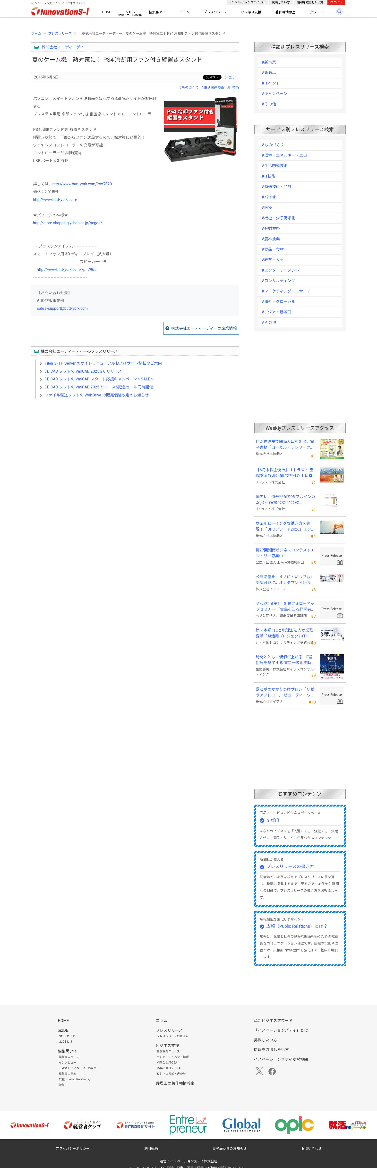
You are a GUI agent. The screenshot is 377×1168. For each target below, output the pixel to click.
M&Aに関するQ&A (168, 1068)
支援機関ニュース (168, 1051)
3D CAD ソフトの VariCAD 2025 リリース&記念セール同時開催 (99, 387)
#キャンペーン (274, 93)
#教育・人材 (273, 260)
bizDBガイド (67, 1036)
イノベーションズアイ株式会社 (193, 1161)
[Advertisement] (135, 445)
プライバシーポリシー (73, 1149)
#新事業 (269, 62)
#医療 (267, 207)
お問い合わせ (311, 1149)
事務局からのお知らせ (230, 1149)
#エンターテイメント (280, 270)
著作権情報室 (285, 12)
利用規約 (151, 1149)
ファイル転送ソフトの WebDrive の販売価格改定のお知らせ (97, 395)
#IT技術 (233, 87)
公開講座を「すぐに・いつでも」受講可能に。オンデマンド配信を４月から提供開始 (285, 580)
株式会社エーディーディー (65, 47)
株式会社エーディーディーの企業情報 (204, 328)
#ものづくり (189, 87)
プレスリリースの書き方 (290, 866)
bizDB (130, 12)
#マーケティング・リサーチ (286, 291)
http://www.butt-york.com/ (55, 199)
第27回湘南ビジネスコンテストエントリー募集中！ (285, 553)
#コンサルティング (278, 280)
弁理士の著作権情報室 (175, 1083)
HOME (107, 12)
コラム (184, 12)
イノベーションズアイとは (247, 2)
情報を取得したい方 (310, 2)
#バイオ (269, 197)
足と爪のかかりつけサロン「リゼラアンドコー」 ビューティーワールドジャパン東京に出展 (285, 692)
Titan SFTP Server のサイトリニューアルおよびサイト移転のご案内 (103, 363)
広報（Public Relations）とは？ (297, 926)
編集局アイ (157, 12)
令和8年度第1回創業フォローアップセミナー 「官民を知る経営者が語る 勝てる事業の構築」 (285, 606)
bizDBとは (65, 1041)
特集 (62, 1085)
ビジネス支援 (251, 12)
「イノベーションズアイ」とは (281, 1030)
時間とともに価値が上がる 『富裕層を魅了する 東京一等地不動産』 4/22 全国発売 (284, 660)
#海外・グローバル (278, 301)
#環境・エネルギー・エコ (284, 155)
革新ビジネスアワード (273, 1020)
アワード (316, 12)
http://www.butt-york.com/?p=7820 (82, 184)
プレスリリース (215, 12)
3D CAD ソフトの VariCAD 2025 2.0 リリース (83, 371)
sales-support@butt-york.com (62, 308)
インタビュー (67, 1062)
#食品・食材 (273, 249)
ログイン (336, 2)
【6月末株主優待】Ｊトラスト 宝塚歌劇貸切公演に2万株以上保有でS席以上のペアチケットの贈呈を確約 (284, 473)
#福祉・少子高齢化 (278, 218)
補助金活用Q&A (167, 1062)
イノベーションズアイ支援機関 (281, 1059)
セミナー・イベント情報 (173, 1057)
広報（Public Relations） (75, 1079)
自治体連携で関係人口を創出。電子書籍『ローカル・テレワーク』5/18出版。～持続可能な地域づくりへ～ (285, 444)
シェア (230, 77)
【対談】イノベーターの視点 (78, 1068)
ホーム (36, 33)
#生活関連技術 (212, 87)
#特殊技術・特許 (276, 186)
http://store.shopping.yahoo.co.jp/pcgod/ (67, 223)
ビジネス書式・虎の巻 (171, 1073)
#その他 (269, 104)
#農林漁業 (271, 239)
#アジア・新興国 (276, 312)
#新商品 (269, 72)
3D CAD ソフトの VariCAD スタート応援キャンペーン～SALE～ (99, 379)
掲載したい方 (281, 2)
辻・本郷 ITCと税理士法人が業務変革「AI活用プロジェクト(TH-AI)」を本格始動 (284, 633)
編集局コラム (67, 1073)
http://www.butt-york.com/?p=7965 (66, 269)
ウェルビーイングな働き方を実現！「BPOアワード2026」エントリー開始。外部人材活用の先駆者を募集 (285, 526)
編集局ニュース (69, 1057)
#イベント (271, 83)
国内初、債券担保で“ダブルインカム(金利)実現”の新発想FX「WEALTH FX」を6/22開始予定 (285, 500)
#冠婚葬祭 (271, 228)
